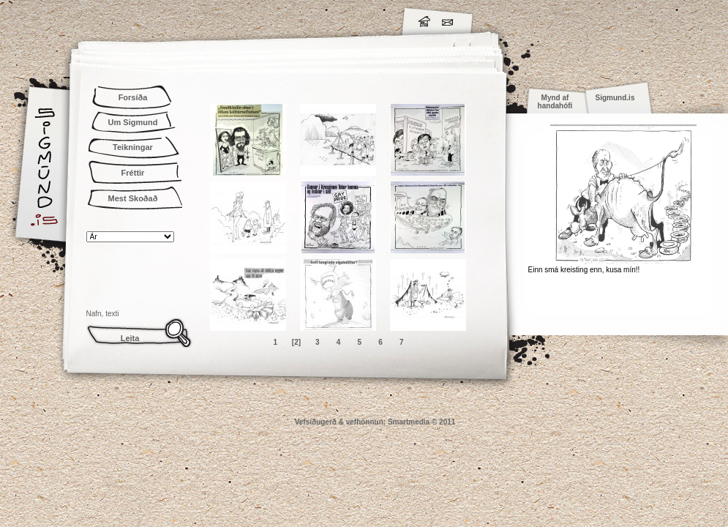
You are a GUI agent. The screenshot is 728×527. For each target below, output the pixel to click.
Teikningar (133, 147)
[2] (296, 342)
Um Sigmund (133, 122)
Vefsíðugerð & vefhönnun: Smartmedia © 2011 (375, 422)
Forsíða (133, 97)
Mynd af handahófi (555, 102)
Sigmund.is (174, 19)
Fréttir (133, 172)
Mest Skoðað (133, 198)
